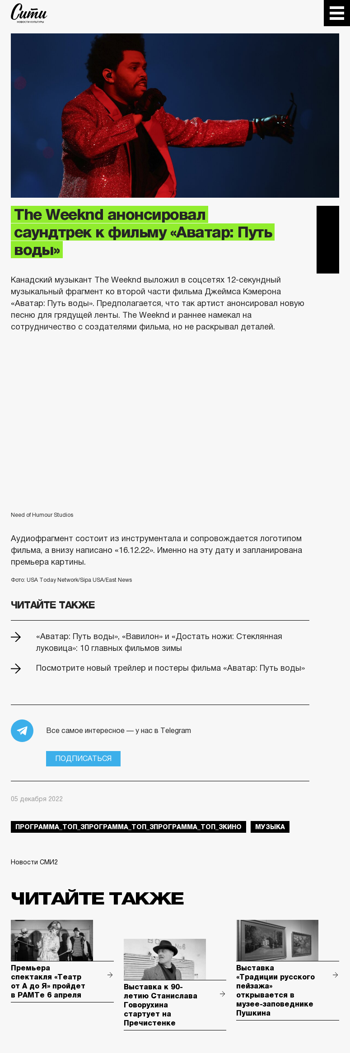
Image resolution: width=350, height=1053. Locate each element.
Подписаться (83, 758)
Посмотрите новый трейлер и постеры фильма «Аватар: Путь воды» (170, 668)
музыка (270, 826)
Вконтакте (328, 239)
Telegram (328, 217)
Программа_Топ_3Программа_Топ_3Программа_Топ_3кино (128, 826)
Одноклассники (328, 262)
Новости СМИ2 (34, 862)
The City (29, 13)
